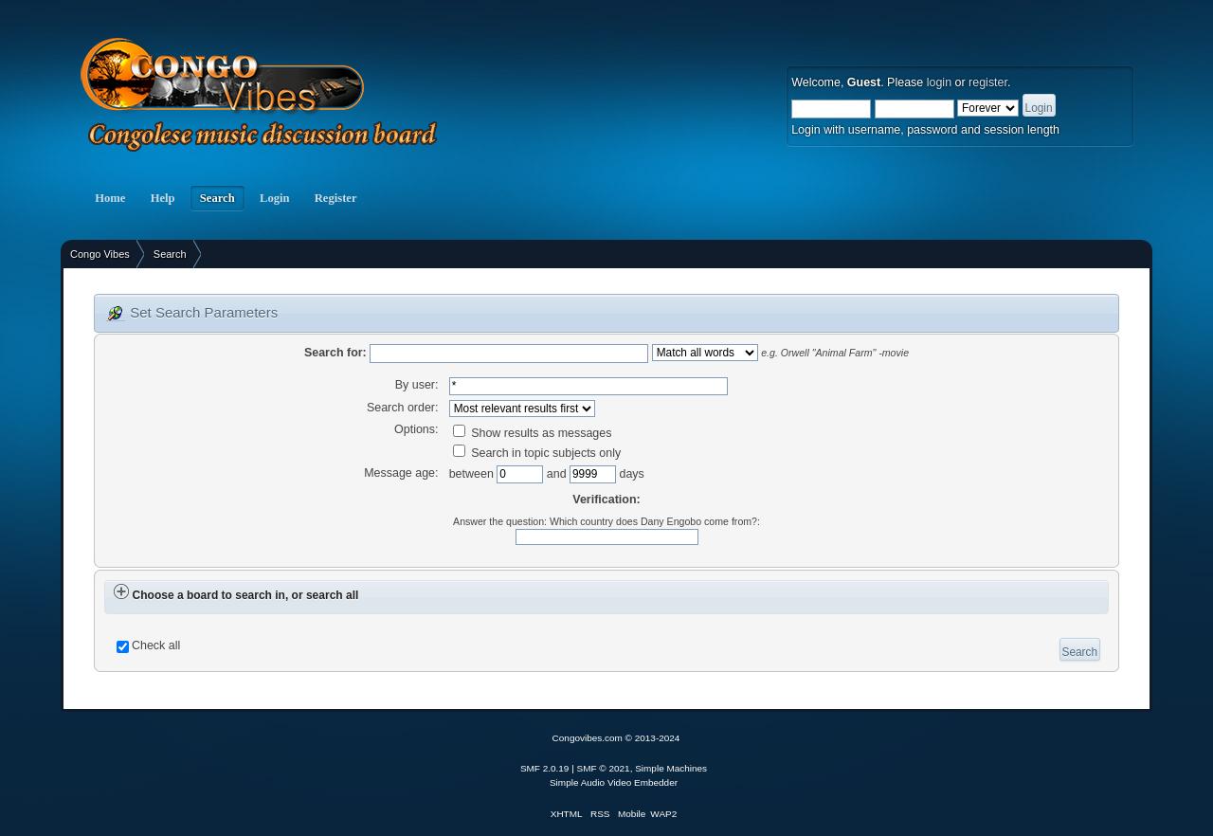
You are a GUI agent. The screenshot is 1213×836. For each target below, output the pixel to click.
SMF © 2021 (603, 768)
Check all (156, 645)
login (939, 82)
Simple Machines (671, 768)
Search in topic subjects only (537, 453)
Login (275, 198)
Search (217, 198)
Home (110, 198)
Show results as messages (532, 433)
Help (162, 198)
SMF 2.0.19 (545, 768)
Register (336, 198)
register (988, 82)
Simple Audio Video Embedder (614, 782)
